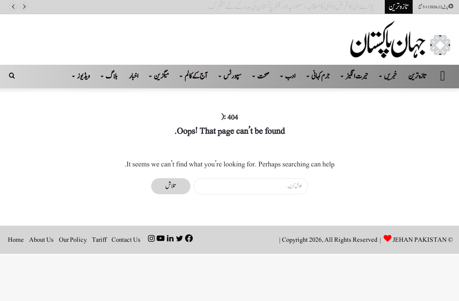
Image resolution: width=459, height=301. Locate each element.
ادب (290, 76)
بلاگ (111, 76)
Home (16, 239)
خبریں (390, 76)
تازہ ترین (417, 76)
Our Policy (73, 239)
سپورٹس (232, 76)
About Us (41, 239)
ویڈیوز (83, 76)
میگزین (161, 76)
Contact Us (126, 239)
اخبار (134, 76)
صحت (263, 76)
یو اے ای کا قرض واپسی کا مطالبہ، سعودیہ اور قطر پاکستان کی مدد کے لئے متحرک (294, 6)
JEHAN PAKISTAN (420, 239)
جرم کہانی (320, 76)
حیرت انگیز (357, 76)
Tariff (99, 239)
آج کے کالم (196, 76)
